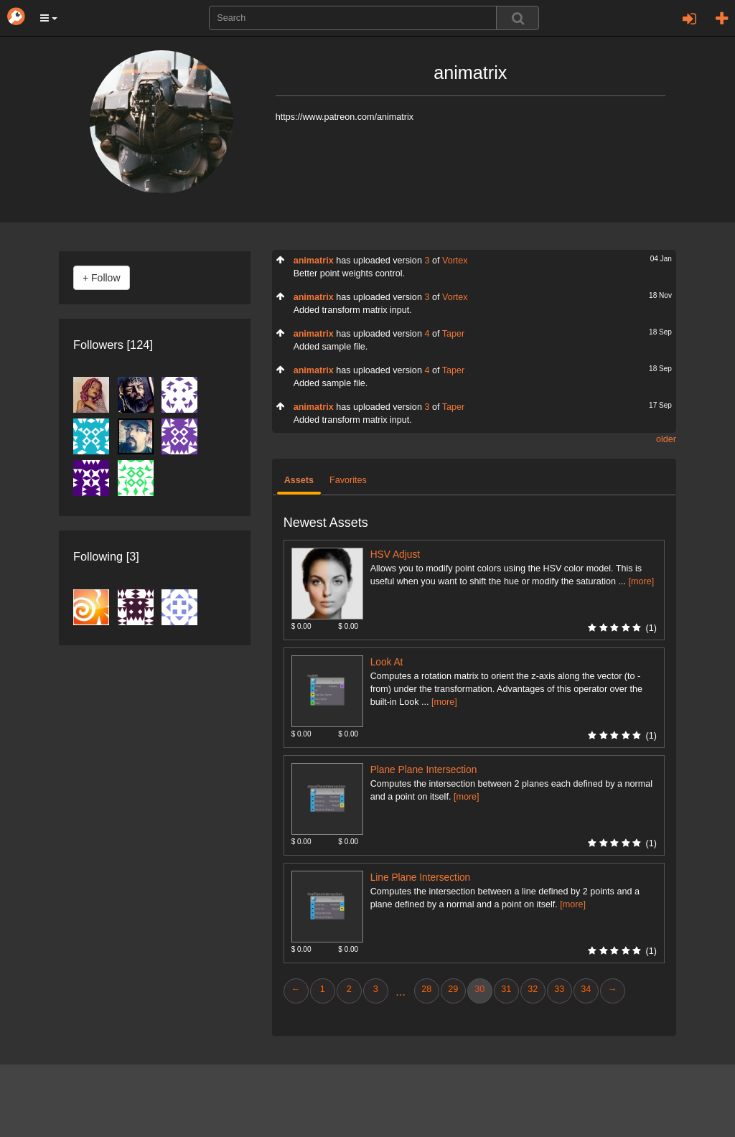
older (666, 439)
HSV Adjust (395, 554)
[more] (641, 581)
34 (586, 989)
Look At (386, 662)
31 (506, 989)
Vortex (455, 261)
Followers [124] (113, 344)
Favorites (348, 480)
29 (453, 989)
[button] (48, 18)
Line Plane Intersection (420, 877)
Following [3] (106, 556)
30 (479, 989)
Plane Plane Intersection (423, 769)
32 (533, 989)
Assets (299, 480)
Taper (453, 334)
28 (426, 989)
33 (559, 989)
